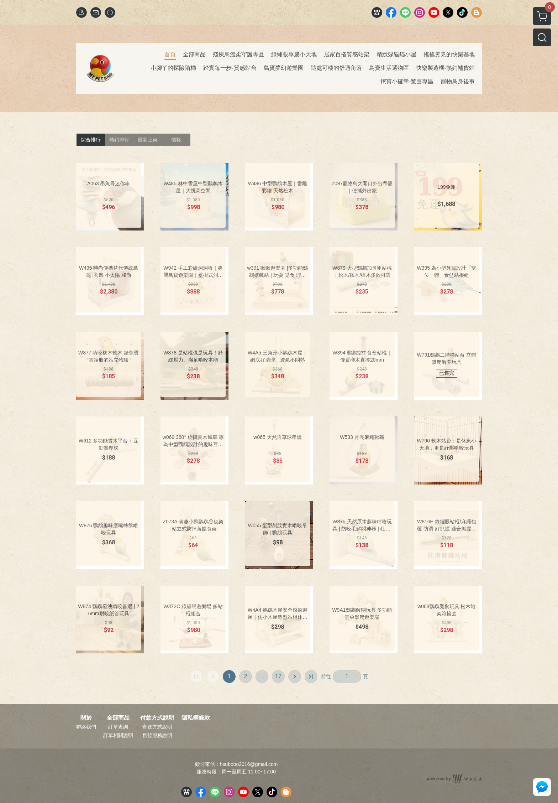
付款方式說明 (157, 718)
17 (278, 676)
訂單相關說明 (118, 735)
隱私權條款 (195, 718)
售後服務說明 (157, 735)
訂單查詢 (118, 726)
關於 (86, 718)
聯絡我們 (86, 726)
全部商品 (118, 718)
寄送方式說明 (157, 726)
